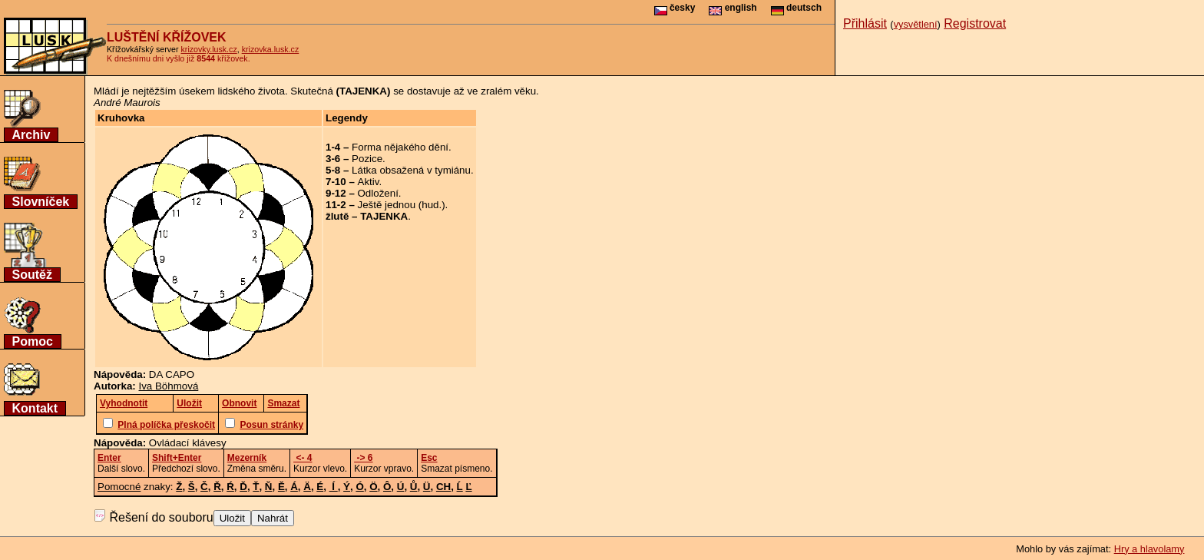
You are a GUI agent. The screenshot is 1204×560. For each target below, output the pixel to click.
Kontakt (35, 408)
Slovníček (41, 201)
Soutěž (32, 274)
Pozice (367, 158)
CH (443, 486)
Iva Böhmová (169, 386)
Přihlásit (865, 23)
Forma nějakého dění (400, 147)
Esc (429, 457)
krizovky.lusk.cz (209, 49)
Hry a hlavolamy (1149, 549)
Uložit (232, 518)
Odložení (378, 193)
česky (675, 7)
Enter (109, 457)
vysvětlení (916, 24)
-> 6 (363, 457)
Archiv (31, 134)
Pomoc (32, 341)
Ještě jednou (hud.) (401, 204)
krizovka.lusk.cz (270, 49)
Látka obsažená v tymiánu (411, 170)
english (732, 7)
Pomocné (119, 486)
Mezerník (246, 457)
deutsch (796, 7)
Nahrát (272, 518)
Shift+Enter (176, 457)
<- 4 (302, 457)
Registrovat (975, 23)
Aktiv (368, 181)
